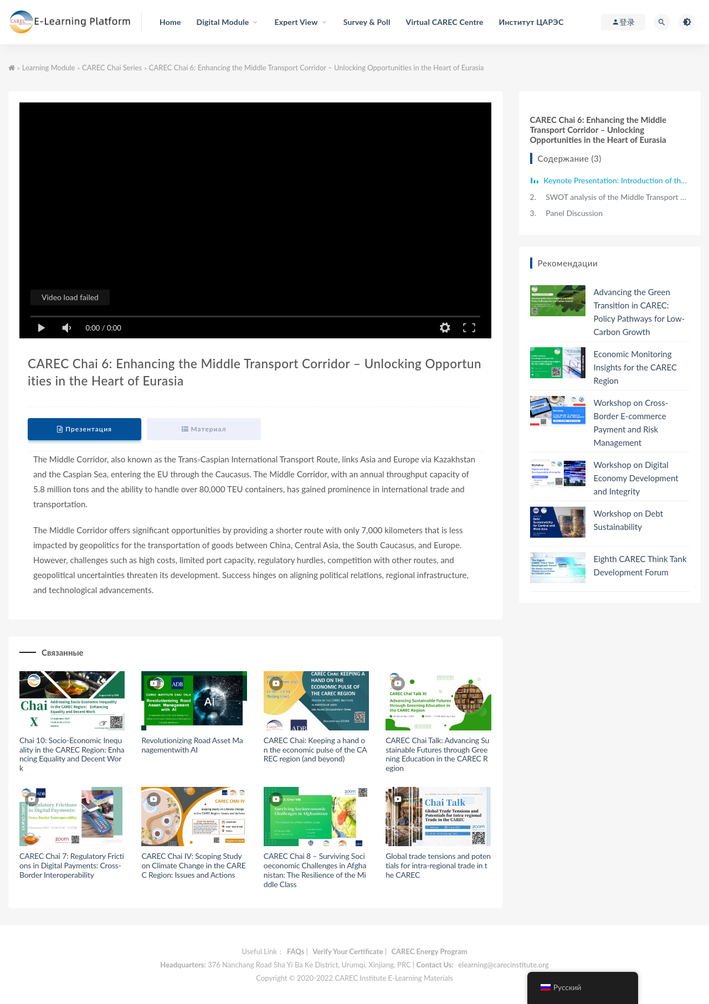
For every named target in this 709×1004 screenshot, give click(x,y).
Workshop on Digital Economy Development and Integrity (636, 478)
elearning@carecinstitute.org (503, 964)
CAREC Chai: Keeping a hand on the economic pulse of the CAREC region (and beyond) (315, 749)
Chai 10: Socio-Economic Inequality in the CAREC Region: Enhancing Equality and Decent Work (72, 754)
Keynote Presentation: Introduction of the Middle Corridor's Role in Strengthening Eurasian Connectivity (616, 180)
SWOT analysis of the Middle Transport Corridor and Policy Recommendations (610, 197)
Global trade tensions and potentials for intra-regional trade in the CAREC (438, 865)
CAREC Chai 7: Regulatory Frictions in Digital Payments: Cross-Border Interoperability (71, 865)
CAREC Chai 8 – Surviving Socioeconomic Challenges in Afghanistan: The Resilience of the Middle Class (315, 869)
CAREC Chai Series (112, 67)
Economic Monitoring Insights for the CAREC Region (635, 367)
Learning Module (48, 67)
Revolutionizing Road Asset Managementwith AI (192, 744)
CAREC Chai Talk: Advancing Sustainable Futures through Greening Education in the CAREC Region (437, 754)
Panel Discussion (566, 213)
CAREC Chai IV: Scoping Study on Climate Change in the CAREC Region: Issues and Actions (193, 865)
